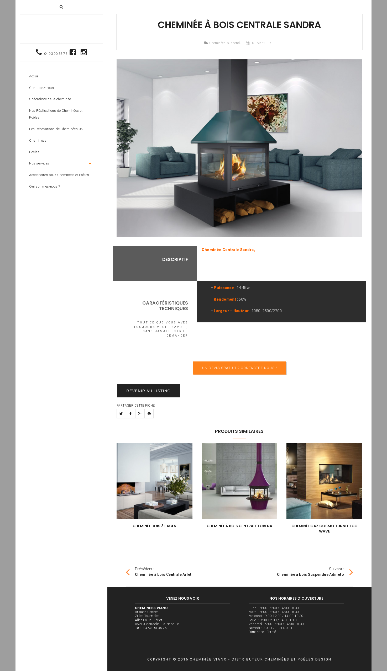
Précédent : (159, 571)
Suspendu (234, 43)
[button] (61, 7)
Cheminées (217, 43)
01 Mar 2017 (261, 43)
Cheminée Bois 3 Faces (154, 526)
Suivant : (315, 571)
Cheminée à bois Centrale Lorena (239, 526)
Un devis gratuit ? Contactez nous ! (239, 381)
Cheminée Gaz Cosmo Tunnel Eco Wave (324, 528)
